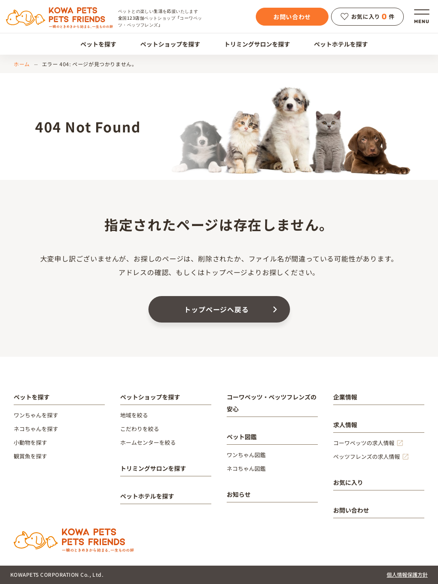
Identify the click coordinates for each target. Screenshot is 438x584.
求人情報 (345, 424)
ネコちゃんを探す (36, 429)
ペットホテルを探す (336, 44)
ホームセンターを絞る (148, 442)
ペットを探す (93, 44)
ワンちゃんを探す (36, 415)
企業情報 (345, 397)
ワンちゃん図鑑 (246, 455)
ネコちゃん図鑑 (246, 468)
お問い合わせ (292, 16)
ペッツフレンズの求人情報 (366, 456)
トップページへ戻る (216, 309)
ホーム (22, 63)
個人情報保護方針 (407, 574)
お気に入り (348, 482)
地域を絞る (134, 415)
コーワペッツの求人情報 (363, 443)
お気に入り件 (367, 16)
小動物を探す (30, 442)
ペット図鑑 (242, 436)
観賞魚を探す (30, 456)
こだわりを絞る (139, 429)
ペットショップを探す (165, 44)
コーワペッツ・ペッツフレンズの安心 (272, 403)
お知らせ (239, 494)
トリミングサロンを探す (252, 44)
